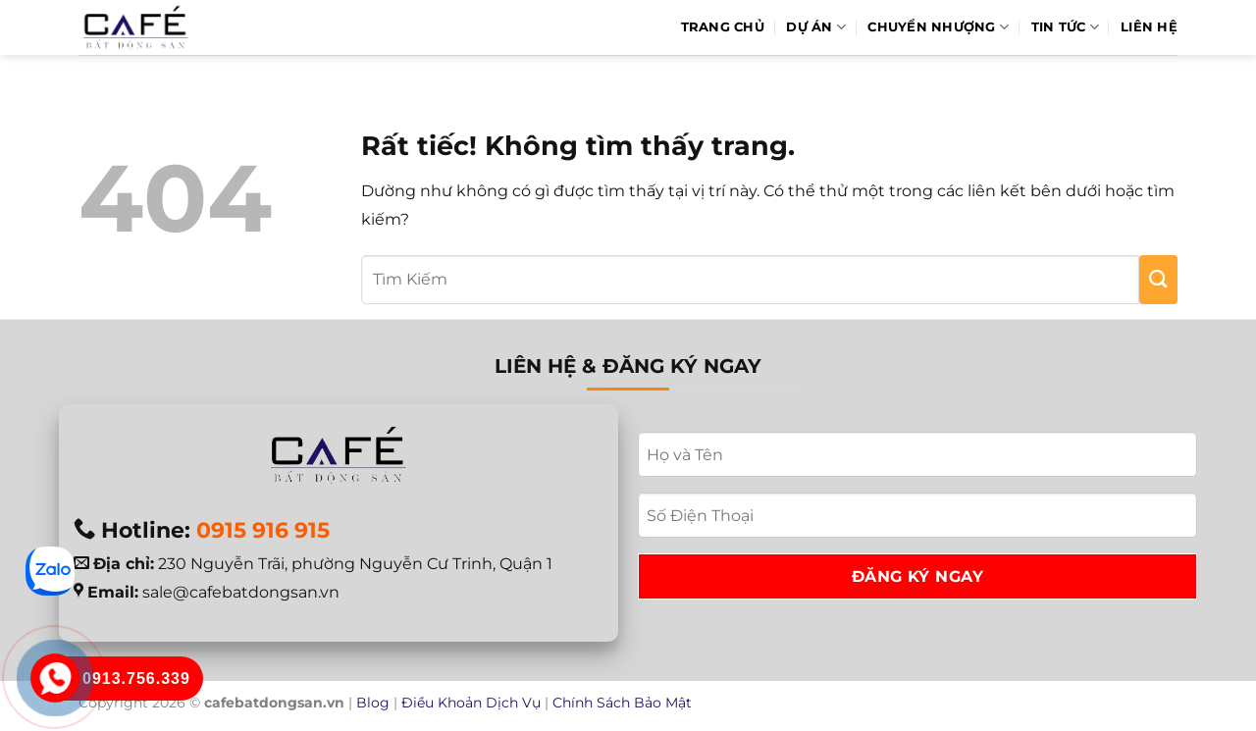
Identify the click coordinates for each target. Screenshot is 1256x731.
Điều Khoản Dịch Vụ (471, 702)
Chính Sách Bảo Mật (622, 702)
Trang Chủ (722, 27)
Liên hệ (1149, 27)
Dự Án (816, 27)
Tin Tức (1065, 27)
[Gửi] (1158, 279)
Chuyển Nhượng (938, 27)
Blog (373, 702)
